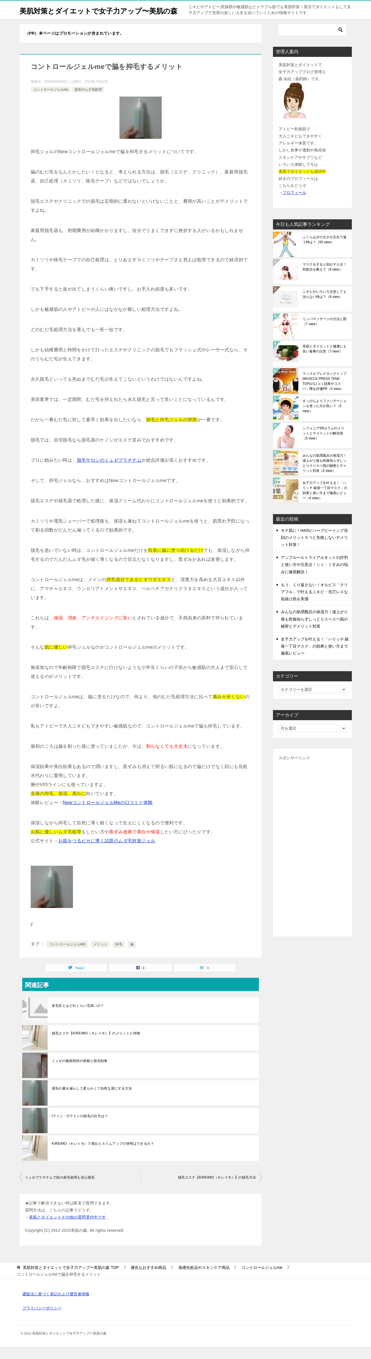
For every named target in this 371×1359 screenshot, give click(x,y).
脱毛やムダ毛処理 (88, 102)
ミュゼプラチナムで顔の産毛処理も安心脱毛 (60, 1190)
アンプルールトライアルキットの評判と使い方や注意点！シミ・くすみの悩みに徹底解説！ (314, 577)
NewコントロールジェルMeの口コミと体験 (108, 815)
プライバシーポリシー (42, 1320)
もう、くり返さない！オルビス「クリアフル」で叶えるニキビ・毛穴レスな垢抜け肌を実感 (314, 604)
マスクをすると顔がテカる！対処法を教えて (324, 279)
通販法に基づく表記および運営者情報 (55, 1306)
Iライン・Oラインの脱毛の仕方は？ (80, 1128)
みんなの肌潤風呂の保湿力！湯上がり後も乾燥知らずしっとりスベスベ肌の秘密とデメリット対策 (324, 475)
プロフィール (294, 205)
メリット (101, 957)
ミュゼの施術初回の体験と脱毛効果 (80, 1073)
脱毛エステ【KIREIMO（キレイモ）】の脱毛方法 (217, 1190)
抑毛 (118, 957)
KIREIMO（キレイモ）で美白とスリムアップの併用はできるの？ (103, 1156)
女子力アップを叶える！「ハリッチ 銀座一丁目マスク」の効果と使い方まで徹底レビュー (325, 502)
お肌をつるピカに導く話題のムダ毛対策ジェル (106, 853)
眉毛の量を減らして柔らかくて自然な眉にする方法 (92, 1101)
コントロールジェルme (50, 102)
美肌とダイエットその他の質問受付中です (67, 1229)
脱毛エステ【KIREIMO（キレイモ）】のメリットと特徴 (96, 1046)
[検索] (312, 42)
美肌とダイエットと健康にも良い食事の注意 (324, 361)
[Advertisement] (312, 858)
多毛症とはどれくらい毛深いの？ (78, 1018)
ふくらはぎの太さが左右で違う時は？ (324, 251)
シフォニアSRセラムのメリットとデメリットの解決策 (324, 446)
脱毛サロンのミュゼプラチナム (109, 472)
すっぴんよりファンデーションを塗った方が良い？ (324, 418)
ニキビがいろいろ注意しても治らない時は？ (324, 306)
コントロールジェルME (67, 957)
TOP (71, 1280)
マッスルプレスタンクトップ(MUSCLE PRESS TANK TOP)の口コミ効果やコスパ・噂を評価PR (324, 393)
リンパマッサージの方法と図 (324, 333)
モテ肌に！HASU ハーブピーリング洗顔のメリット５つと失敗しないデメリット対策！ (314, 550)
